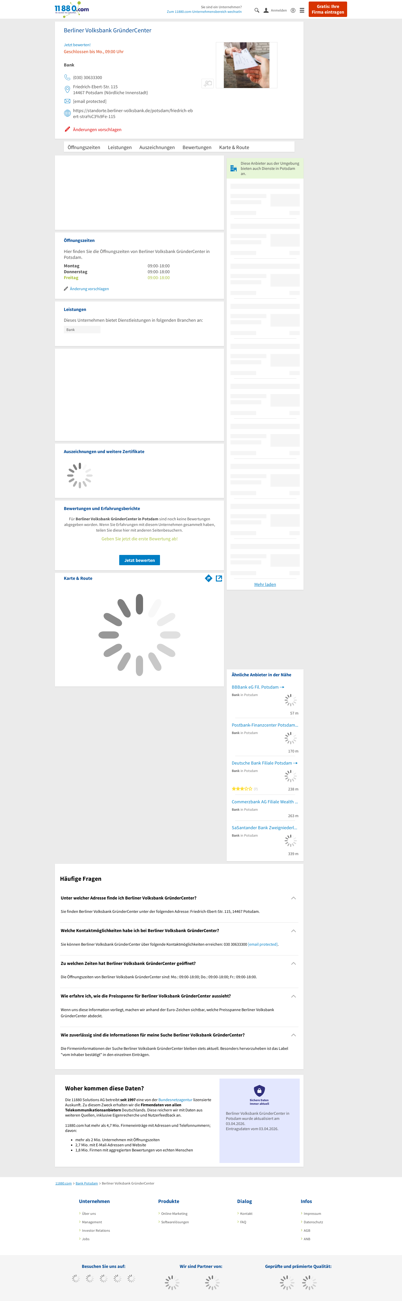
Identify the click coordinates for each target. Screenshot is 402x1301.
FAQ (243, 1222)
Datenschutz (313, 1222)
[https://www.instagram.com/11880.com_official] (104, 1279)
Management (92, 1222)
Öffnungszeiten (84, 147)
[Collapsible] (293, 898)
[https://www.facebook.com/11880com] (76, 1279)
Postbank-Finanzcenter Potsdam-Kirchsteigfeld (265, 725)
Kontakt (246, 1213)
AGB (307, 1230)
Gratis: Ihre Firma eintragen (328, 9)
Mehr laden (265, 584)
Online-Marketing (174, 1213)
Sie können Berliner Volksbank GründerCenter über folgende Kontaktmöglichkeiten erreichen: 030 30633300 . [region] (170, 944)
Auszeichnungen (157, 147)
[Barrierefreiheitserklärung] (295, 10)
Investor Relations (96, 1230)
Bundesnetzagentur (175, 1099)
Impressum (312, 1213)
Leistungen (120, 147)
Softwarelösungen (175, 1222)
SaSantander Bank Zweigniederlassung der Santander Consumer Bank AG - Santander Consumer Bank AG (265, 827)
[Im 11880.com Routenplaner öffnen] (209, 577)
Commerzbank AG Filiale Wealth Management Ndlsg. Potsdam (265, 802)
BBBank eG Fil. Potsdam (255, 687)
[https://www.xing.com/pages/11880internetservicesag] (118, 1279)
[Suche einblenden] (259, 10)
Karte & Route (234, 147)
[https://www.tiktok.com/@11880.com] (90, 1279)
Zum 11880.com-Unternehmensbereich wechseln (204, 11)
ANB (307, 1239)
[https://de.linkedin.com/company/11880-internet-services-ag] (131, 1279)
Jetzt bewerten (139, 560)
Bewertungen (197, 147)
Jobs (85, 1239)
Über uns (89, 1213)
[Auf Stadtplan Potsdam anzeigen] (219, 578)
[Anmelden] (277, 10)
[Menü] (304, 10)
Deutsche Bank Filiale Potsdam (262, 763)
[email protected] (263, 944)
